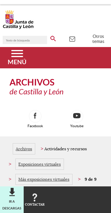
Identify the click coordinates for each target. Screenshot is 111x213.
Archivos (24, 148)
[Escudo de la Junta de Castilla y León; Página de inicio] (18, 28)
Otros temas (98, 39)
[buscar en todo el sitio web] (53, 37)
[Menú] (17, 57)
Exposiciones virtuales (39, 164)
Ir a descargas (11, 205)
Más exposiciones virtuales (43, 179)
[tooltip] (72, 38)
